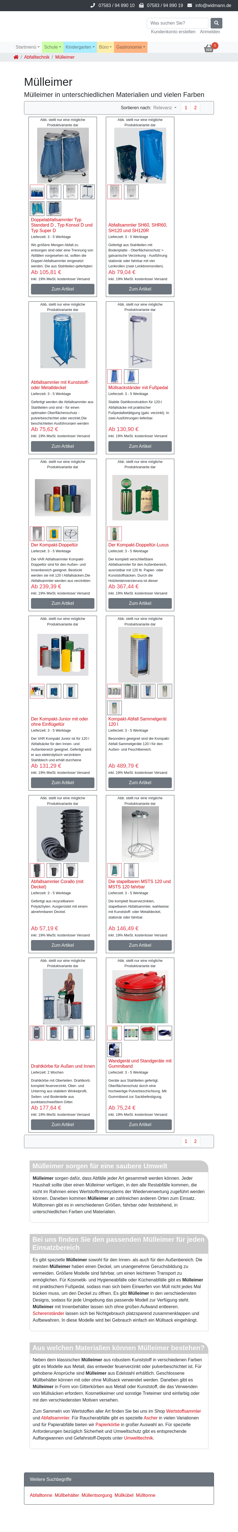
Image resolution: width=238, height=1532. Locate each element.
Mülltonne (145, 1495)
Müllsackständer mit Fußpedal (138, 387)
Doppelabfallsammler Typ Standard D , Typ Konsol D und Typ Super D (61, 225)
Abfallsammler (55, 1418)
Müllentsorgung (97, 1495)
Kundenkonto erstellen (173, 31)
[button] (27, 47)
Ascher (151, 1418)
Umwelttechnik (138, 1438)
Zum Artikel (62, 289)
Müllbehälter (67, 1495)
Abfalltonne (41, 1495)
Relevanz (163, 107)
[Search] (177, 23)
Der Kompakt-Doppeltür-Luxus (138, 545)
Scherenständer (48, 1313)
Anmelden (210, 31)
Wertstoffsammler (183, 1411)
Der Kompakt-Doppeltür (54, 545)
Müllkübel (124, 1495)
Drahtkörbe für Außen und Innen (63, 1066)
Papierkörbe (108, 1424)
